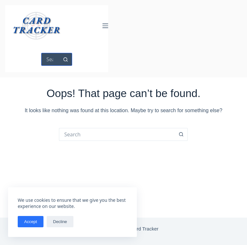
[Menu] (105, 26)
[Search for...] (50, 59)
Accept (30, 221)
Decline (60, 221)
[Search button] (65, 59)
